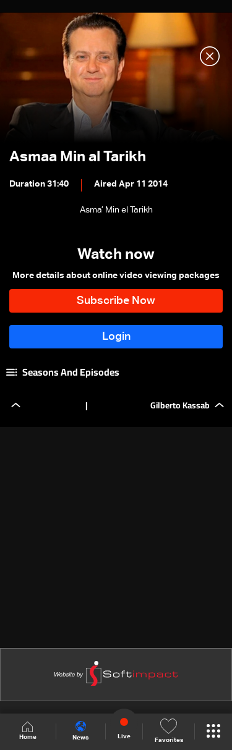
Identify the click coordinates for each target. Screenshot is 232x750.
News (80, 731)
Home (28, 731)
